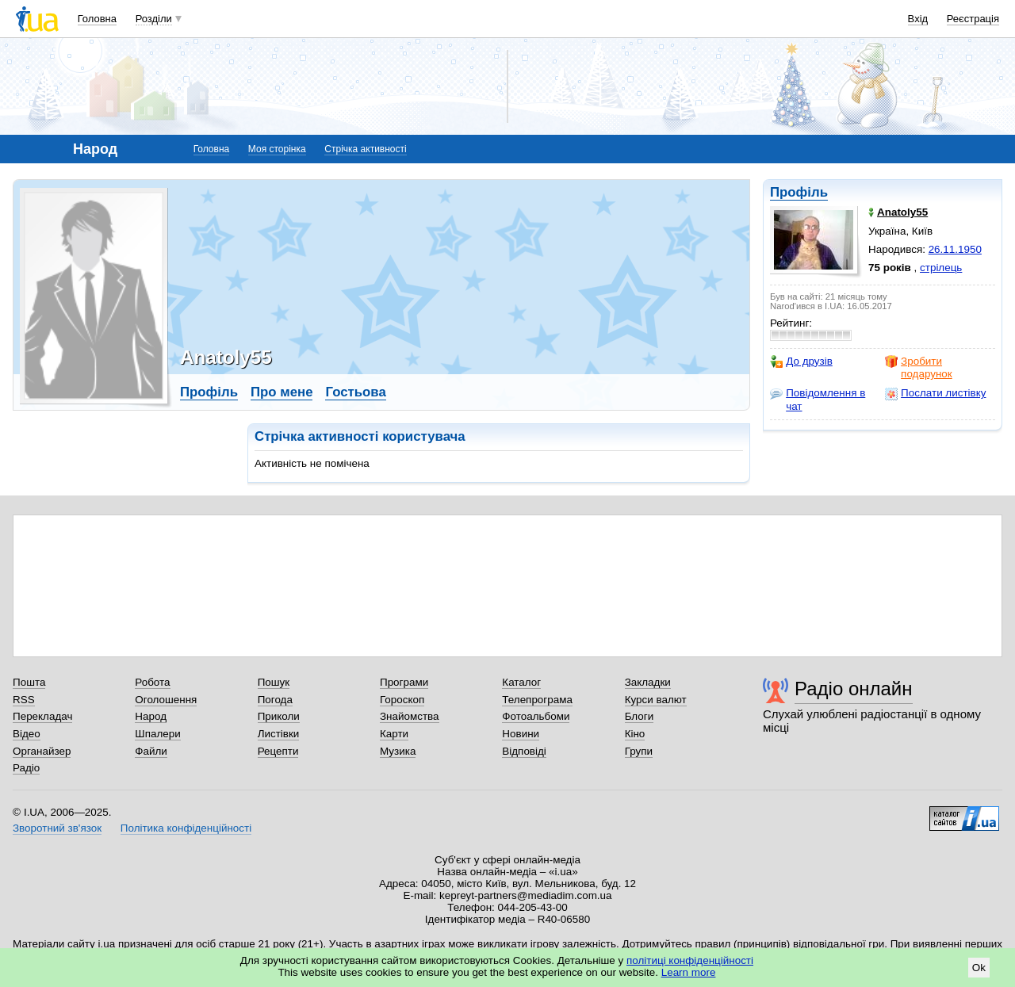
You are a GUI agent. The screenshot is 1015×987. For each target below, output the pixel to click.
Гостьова (355, 392)
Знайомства (409, 716)
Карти (394, 734)
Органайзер (42, 751)
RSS (24, 700)
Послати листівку (935, 393)
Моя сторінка (277, 149)
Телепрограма (537, 700)
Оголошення (166, 700)
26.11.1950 (955, 249)
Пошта (29, 682)
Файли (151, 751)
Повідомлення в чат (817, 399)
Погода (275, 700)
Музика (398, 751)
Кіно (635, 734)
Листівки (279, 734)
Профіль (799, 192)
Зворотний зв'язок (57, 828)
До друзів (801, 361)
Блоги (639, 716)
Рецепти (278, 751)
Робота (152, 682)
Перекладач (42, 716)
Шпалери (157, 734)
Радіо (26, 768)
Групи (639, 751)
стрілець (941, 268)
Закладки (648, 682)
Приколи (279, 716)
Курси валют (656, 700)
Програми (404, 682)
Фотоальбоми (535, 716)
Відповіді (524, 751)
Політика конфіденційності (186, 828)
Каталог (521, 682)
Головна (97, 19)
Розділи (154, 19)
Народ (151, 716)
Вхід (918, 19)
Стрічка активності (365, 149)
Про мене (282, 392)
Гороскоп (402, 700)
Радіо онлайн (854, 688)
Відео (26, 734)
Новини (520, 734)
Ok (979, 968)
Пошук (274, 682)
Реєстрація (973, 19)
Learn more (688, 972)
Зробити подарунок (918, 367)
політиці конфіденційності (689, 960)
